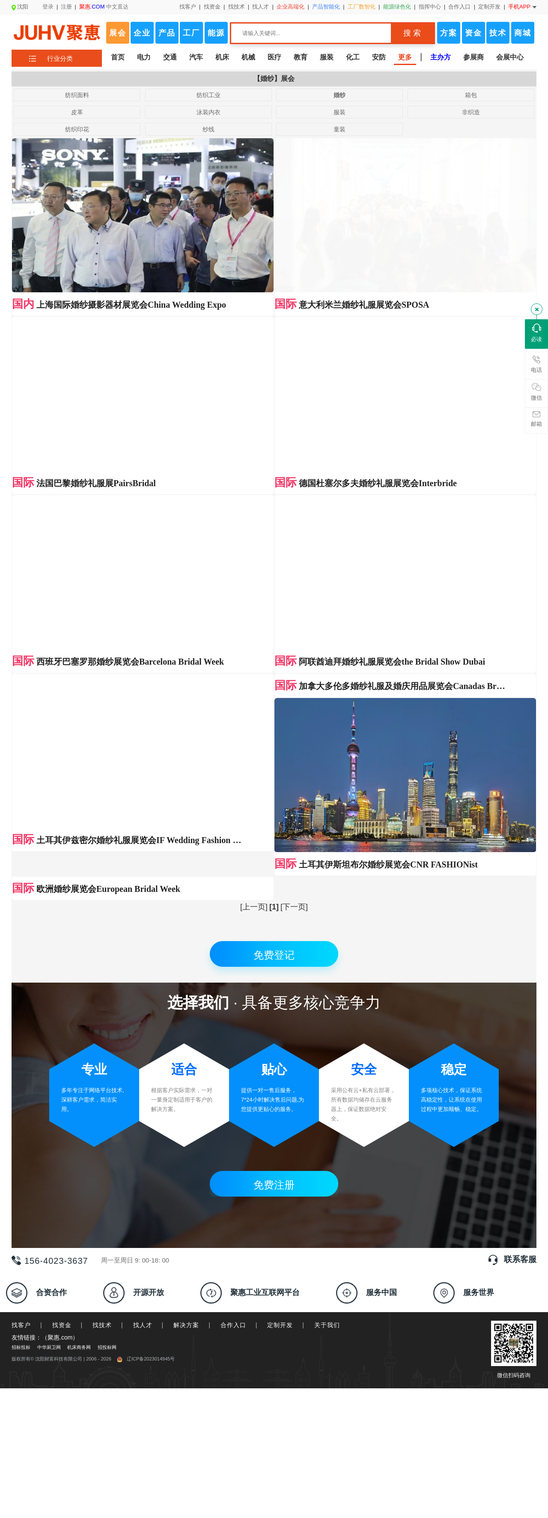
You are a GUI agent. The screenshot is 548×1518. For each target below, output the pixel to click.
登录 (48, 6)
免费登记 (274, 566)
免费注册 (274, 796)
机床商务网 (79, 958)
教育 (300, 57)
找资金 (212, 6)
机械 (248, 57)
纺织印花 (77, 129)
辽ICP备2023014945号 (146, 969)
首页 (118, 57)
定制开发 (489, 6)
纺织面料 (77, 95)
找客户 (187, 6)
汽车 (196, 57)
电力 (144, 57)
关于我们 (327, 936)
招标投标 (21, 958)
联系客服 (520, 870)
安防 (379, 57)
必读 (536, 332)
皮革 (77, 112)
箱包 (471, 95)
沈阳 (20, 6)
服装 (327, 57)
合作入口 (459, 6)
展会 (117, 33)
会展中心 (510, 57)
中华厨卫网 (49, 958)
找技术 (236, 6)
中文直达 (104, 6)
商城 (522, 33)
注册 (66, 6)
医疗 (274, 57)
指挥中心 (430, 6)
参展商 (473, 57)
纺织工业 (208, 95)
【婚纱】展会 (274, 78)
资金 (473, 33)
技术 (497, 33)
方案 (448, 33)
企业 (142, 33)
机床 (222, 57)
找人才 (260, 6)
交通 (170, 57)
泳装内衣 (208, 112)
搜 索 (412, 33)
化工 (353, 57)
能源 (216, 33)
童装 (339, 129)
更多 (405, 57)
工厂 (191, 33)
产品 (167, 33)
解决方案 (186, 936)
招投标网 (107, 958)
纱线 (208, 129)
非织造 (471, 112)
